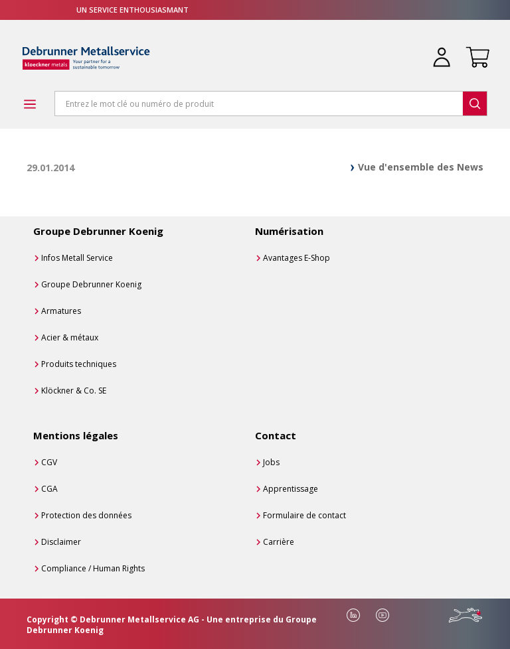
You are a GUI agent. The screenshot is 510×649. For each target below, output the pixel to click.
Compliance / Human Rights (93, 568)
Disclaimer (61, 541)
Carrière (278, 541)
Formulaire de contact (304, 515)
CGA (49, 488)
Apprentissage (290, 488)
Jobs (271, 462)
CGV (49, 462)
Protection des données (86, 515)
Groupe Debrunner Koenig (91, 284)
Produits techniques (78, 364)
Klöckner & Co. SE (73, 390)
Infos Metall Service (77, 257)
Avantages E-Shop (296, 257)
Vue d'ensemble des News (420, 167)
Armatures (61, 311)
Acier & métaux (69, 337)
